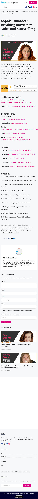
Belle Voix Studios (17, 225)
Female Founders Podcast (12, 11)
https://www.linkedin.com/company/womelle (22, 154)
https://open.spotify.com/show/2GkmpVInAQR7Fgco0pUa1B (19, 129)
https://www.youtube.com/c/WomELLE (19, 150)
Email (2, 297)
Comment (3, 281)
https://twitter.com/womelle (16, 158)
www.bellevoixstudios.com (15, 100)
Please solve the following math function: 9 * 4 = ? (12, 314)
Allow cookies (19, 497)
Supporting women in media (24, 230)
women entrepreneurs (16, 471)
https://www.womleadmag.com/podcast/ (13, 119)
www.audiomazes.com (8, 102)
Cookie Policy (19, 495)
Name (2, 290)
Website (3, 303)
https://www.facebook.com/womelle (20, 162)
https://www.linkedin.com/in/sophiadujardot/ (21, 106)
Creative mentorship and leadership (10, 232)
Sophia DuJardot (8, 225)
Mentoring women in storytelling (9, 230)
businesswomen (5, 471)
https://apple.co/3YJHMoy (20, 123)
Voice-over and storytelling (21, 229)
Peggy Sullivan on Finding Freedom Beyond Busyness (16, 345)
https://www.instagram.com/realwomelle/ (22, 166)
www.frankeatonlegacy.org (23, 102)
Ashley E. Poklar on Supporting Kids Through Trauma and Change (17, 367)
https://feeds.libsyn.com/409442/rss (15, 133)
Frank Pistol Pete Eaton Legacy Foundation (11, 227)
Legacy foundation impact (7, 229)
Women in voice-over (27, 227)
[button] (4, 7)
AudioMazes (25, 225)
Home (2, 11)
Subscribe (27, 485)
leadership (26, 471)
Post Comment (6, 322)
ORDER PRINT (33, 2)
